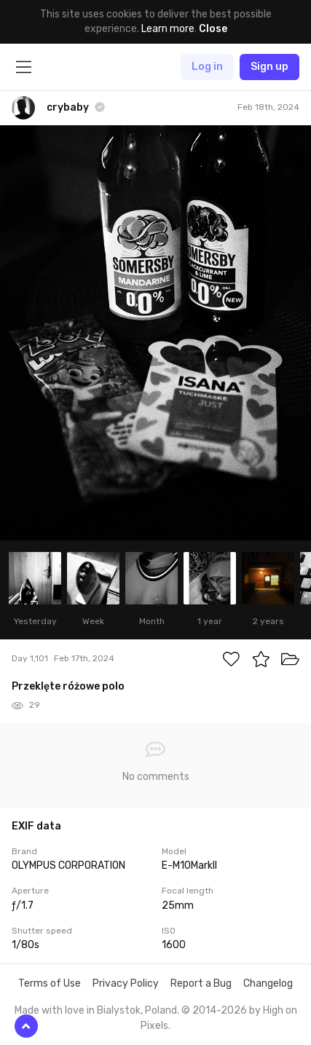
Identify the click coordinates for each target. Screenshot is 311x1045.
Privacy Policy (125, 983)
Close (213, 29)
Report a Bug (201, 983)
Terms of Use (49, 983)
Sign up (269, 66)
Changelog (268, 983)
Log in (207, 66)
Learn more (167, 29)
